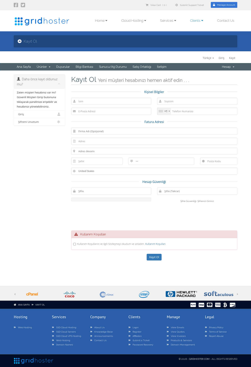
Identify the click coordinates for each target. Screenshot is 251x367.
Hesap (228, 67)
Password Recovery (140, 344)
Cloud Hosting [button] (133, 21)
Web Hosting (23, 327)
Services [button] (168, 21)
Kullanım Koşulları (155, 244)
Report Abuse (214, 336)
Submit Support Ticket (190, 5)
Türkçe (208, 58)
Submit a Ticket (139, 340)
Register (134, 331)
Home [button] (101, 21)
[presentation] (154, 216)
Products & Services (179, 340)
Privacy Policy (214, 327)
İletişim (161, 67)
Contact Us (225, 21)
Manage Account (224, 5)
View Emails (175, 327)
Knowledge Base (101, 331)
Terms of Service (216, 331)
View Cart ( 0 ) (156, 5)
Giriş (222, 58)
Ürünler (43, 67)
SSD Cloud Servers (64, 331)
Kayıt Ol (40, 305)
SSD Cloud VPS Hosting (66, 336)
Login (133, 327)
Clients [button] (196, 21)
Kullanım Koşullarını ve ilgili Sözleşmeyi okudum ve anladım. (121, 244)
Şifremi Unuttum (39, 121)
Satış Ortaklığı (142, 67)
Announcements (101, 336)
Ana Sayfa (24, 67)
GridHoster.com (199, 359)
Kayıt (232, 58)
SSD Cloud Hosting (64, 327)
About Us (97, 327)
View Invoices (176, 336)
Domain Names (62, 344)
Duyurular (63, 67)
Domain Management (181, 344)
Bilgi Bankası (84, 67)
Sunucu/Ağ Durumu (113, 67)
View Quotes (176, 331)
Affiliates (135, 336)
